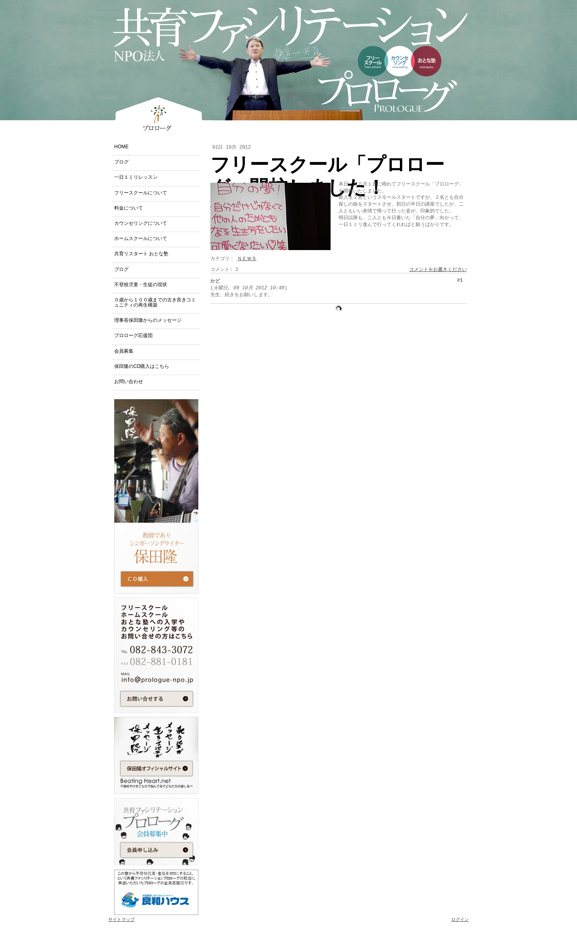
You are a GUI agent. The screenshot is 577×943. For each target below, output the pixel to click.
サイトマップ (121, 919)
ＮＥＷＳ (246, 259)
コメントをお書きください (438, 270)
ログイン (460, 919)
